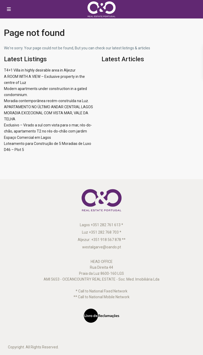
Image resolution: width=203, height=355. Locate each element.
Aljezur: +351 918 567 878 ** (102, 240)
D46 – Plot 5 (14, 150)
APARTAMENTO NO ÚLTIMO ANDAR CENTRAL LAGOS (48, 107)
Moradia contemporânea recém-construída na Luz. (46, 101)
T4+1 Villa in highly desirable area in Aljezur (40, 70)
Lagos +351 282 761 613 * (101, 225)
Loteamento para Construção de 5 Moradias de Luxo (47, 143)
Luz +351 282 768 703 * (101, 232)
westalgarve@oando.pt (101, 247)
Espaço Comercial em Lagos (27, 137)
